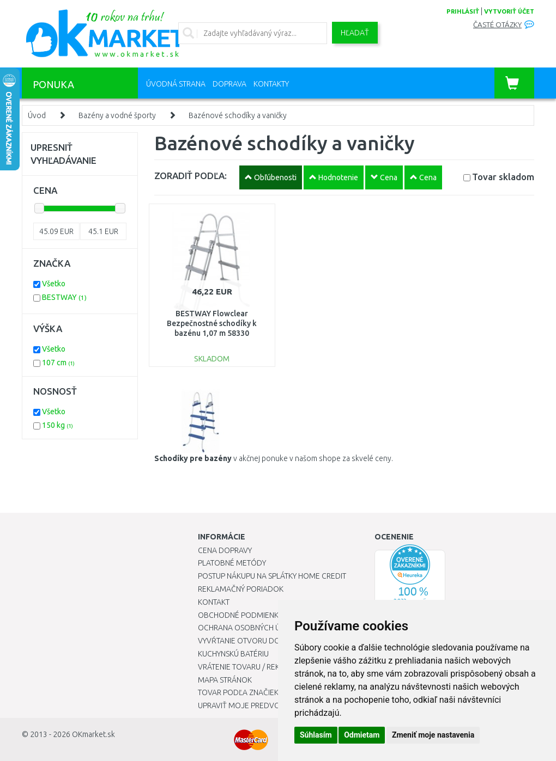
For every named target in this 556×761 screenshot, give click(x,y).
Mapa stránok (225, 680)
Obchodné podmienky (240, 615)
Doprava (229, 83)
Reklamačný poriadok (240, 589)
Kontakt (213, 602)
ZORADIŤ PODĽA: (190, 175)
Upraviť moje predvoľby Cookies (261, 705)
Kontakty (271, 83)
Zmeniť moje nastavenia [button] (433, 735)
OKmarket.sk (93, 734)
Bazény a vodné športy (117, 115)
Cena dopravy (225, 550)
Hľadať (355, 32)
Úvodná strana (176, 83)
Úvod (37, 115)
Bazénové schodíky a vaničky (238, 115)
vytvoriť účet (509, 11)
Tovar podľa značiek (238, 692)
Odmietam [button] (361, 735)
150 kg (57, 425)
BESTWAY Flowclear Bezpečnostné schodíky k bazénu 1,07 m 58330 (212, 323)
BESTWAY (64, 297)
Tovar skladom (503, 176)
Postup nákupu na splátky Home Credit (272, 576)
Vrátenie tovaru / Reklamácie (254, 666)
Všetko (53, 283)
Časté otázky (497, 25)
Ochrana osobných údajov (251, 627)
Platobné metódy (232, 563)
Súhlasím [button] (316, 735)
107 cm (58, 362)
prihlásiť (462, 11)
